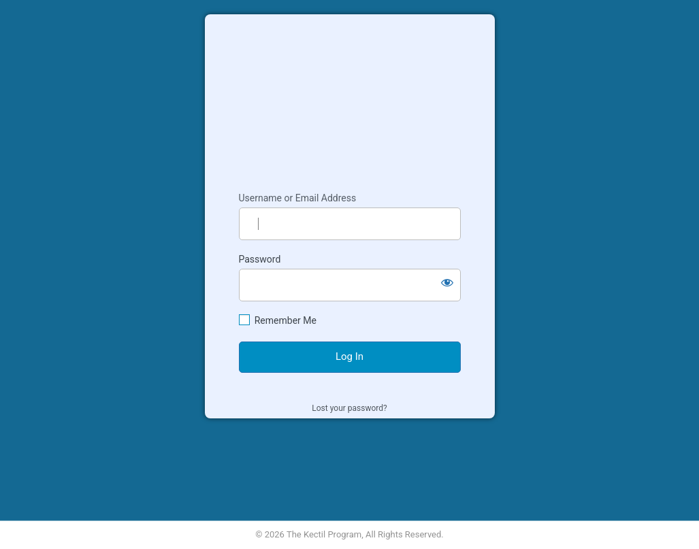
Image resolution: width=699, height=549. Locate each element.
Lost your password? (349, 408)
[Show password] (447, 282)
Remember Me (285, 320)
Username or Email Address (298, 198)
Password (260, 259)
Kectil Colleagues (350, 96)
